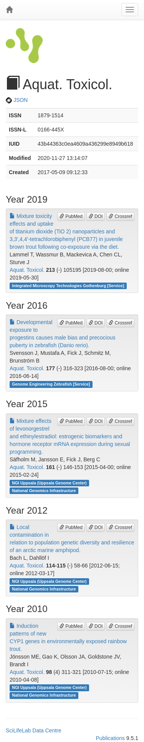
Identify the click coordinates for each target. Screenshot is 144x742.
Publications (110, 738)
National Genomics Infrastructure (44, 490)
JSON (17, 100)
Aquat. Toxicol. (27, 270)
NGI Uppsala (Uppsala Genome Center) (49, 483)
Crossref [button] (120, 216)
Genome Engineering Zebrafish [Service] (51, 384)
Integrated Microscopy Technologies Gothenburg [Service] (68, 285)
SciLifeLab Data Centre (33, 730)
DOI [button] (96, 216)
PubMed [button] (71, 216)
